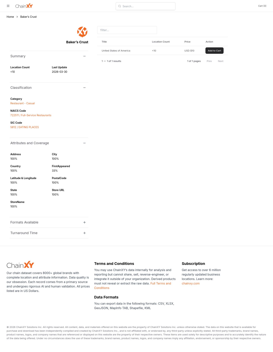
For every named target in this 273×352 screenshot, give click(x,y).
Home (10, 16)
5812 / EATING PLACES (24, 127)
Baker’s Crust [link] (28, 16)
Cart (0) (262, 5)
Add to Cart (214, 50)
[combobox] (148, 6)
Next (220, 61)
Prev (209, 61)
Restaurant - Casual (22, 103)
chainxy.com (190, 283)
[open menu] (8, 6)
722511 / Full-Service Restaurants (30, 115)
